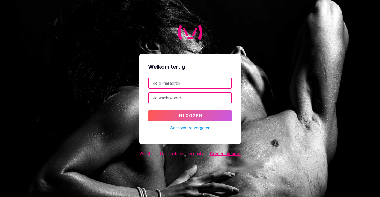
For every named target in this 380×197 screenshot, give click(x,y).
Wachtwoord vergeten (190, 127)
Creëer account (225, 153)
